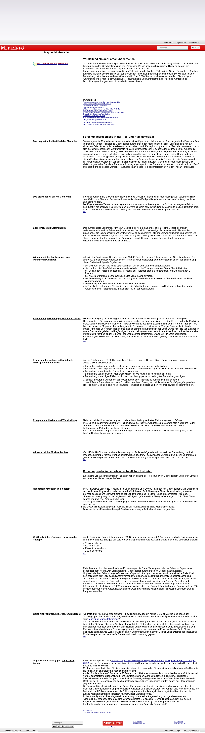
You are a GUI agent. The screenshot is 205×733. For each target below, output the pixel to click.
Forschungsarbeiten (121, 58)
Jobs (26, 731)
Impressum (181, 42)
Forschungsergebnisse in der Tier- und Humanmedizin (101, 102)
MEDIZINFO (13, 47)
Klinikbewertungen (13, 731)
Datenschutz (194, 42)
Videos (35, 731)
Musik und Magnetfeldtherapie (104, 619)
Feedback (168, 42)
